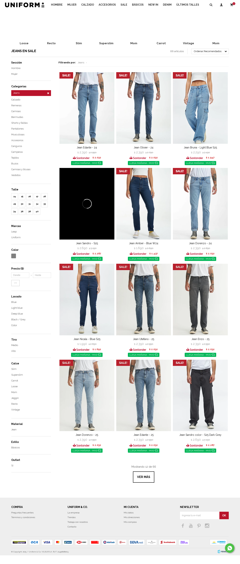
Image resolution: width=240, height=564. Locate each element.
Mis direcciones (132, 526)
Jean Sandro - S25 (87, 251)
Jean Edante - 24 (87, 156)
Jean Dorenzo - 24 (200, 251)
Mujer (71, 4)
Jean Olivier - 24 (143, 156)
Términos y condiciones (23, 526)
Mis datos (129, 521)
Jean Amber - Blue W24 (143, 251)
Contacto (72, 535)
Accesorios (107, 4)
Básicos (138, 4)
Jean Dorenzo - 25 (87, 443)
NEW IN (153, 4)
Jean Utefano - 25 (143, 347)
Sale (124, 4)
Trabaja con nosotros (78, 530)
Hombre (57, 4)
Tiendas (72, 526)
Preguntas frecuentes (22, 521)
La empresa (74, 521)
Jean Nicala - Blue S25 (87, 347)
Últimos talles (187, 4)
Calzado (87, 4)
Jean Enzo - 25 (200, 347)
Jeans (81, 71)
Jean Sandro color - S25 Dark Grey (200, 443)
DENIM (167, 4)
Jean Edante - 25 (144, 443)
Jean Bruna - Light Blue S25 (200, 156)
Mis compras (130, 530)
